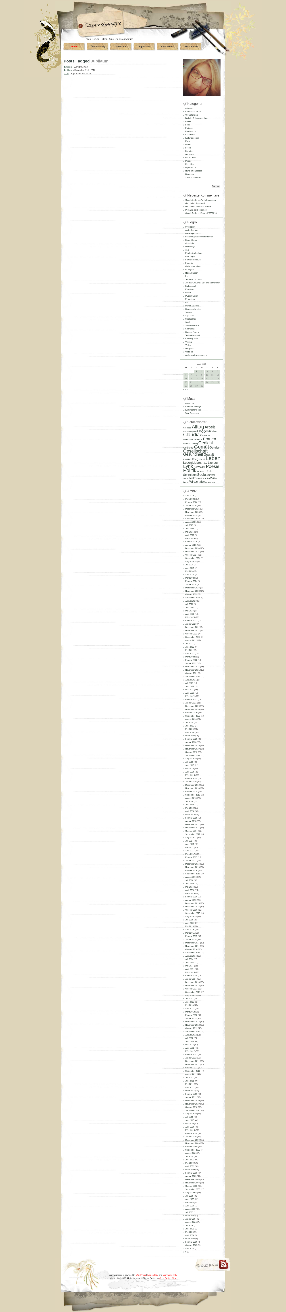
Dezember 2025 (192, 509)
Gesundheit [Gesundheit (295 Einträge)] (193, 454)
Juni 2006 (189, 1229)
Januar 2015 (190, 939)
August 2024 (191, 561)
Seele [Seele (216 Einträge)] (201, 474)
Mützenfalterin (191, 296)
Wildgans (189, 348)
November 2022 (192, 630)
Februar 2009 (191, 1173)
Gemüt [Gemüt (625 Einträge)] (201, 447)
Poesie (188, 161)
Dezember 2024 (192, 548)
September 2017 (192, 834)
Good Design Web (167, 1278)
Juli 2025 (189, 525)
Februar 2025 (191, 542)
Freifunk (189, 128)
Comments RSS (170, 1275)
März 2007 (190, 1215)
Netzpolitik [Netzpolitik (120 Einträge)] (199, 467)
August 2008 (191, 1192)
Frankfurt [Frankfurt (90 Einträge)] (198, 439)
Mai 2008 (189, 1202)
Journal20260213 (203, 206)
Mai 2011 (189, 1084)
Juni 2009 (189, 1160)
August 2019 (191, 759)
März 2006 (190, 1238)
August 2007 (191, 1209)
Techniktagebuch (192, 335)
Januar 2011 (190, 1097)
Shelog (188, 312)
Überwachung (97, 46)
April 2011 (189, 1087)
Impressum (144, 46)
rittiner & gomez (192, 306)
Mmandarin (190, 299)
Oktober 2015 (191, 910)
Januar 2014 (190, 979)
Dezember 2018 (192, 785)
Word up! (189, 352)
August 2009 (191, 1153)
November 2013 (192, 985)
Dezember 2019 (192, 745)
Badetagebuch (191, 233)
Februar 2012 (191, 1054)
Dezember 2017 (192, 824)
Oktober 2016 (191, 870)
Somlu (188, 322)
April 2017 (189, 851)
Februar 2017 (191, 857)
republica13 (190, 167)
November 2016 (192, 867)
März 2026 (190, 499)
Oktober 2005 (191, 1245)
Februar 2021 (191, 699)
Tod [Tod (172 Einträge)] (191, 478)
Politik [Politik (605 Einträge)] (189, 470)
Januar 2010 (190, 1137)
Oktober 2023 (191, 594)
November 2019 (192, 749)
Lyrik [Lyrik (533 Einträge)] (188, 466)
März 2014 (190, 972)
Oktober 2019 (191, 752)
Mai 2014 (189, 966)
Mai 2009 (189, 1163)
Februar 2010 (191, 1133)
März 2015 (190, 933)
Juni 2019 (189, 765)
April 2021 (189, 693)
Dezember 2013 (192, 982)
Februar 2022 (191, 660)
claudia (188, 203)
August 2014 (191, 956)
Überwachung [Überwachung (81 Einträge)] (209, 482)
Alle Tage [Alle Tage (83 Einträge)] (187, 428)
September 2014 (192, 952)
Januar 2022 (190, 663)
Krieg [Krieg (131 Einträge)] (195, 459)
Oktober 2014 (191, 949)
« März (186, 389)
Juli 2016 (189, 880)
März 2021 (190, 696)
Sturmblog (189, 329)
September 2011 (192, 1071)
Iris (186, 276)
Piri (186, 302)
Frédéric (189, 263)
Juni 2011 (189, 1081)
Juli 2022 (189, 643)
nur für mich (190, 158)
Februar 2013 (191, 1015)
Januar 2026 (190, 505)
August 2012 (191, 1035)
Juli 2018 (189, 801)
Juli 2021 (189, 683)
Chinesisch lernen (193, 111)
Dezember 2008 (192, 1179)
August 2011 (191, 1074)
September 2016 (192, 874)
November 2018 (192, 788)
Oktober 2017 (191, 831)
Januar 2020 (190, 742)
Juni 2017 (189, 844)
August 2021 (191, 680)
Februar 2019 (191, 778)
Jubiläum (68, 67)
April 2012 (189, 1048)
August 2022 (191, 640)
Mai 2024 (189, 571)
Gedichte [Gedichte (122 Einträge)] (188, 447)
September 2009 (192, 1150)
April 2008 (189, 1206)
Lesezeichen (167, 46)
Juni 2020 (189, 726)
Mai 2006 (189, 1232)
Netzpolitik (190, 154)
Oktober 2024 (191, 555)
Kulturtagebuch (192, 138)
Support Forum (192, 332)
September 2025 (192, 519)
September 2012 (192, 1031)
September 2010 (192, 1110)
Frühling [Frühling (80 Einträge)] (194, 444)
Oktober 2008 (191, 1186)
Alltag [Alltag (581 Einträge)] (198, 427)
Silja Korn (189, 315)
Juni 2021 (189, 686)
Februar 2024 (191, 581)
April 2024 (189, 574)
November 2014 (192, 946)
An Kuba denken (208, 200)
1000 (66, 73)
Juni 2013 (189, 1002)
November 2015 (192, 906)
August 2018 (191, 798)
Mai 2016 (189, 887)
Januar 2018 (190, 821)
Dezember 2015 (192, 903)
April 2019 (189, 772)
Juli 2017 (189, 841)
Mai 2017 (189, 847)
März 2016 (190, 893)
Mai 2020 (189, 729)
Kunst (187, 141)
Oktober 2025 (191, 515)
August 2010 (191, 1114)
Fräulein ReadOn (193, 260)
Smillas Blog (190, 319)
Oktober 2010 (191, 1107)
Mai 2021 (189, 690)
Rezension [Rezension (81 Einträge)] (201, 471)
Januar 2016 (190, 900)
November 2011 (192, 1064)
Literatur (189, 151)
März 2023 (190, 617)
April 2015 (189, 929)
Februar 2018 (191, 818)
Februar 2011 (191, 1094)
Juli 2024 (189, 565)
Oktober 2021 (191, 673)
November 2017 (192, 828)
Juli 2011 (189, 1077)
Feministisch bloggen (194, 253)
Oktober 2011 (191, 1068)
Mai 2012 (189, 1045)
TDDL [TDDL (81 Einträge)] (185, 478)
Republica (189, 164)
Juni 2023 (189, 607)
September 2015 (192, 913)
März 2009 (190, 1169)
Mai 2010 (189, 1123)
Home (74, 46)
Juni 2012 (189, 1041)
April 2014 (189, 969)
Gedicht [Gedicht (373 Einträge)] (205, 442)
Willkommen (191, 46)
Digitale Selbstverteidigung (197, 118)
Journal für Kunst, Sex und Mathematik (202, 283)
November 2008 (192, 1183)
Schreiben (189, 174)
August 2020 (191, 719)
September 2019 (192, 755)
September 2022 (192, 637)
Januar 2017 (190, 860)
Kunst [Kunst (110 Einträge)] (202, 459)
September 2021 (192, 676)
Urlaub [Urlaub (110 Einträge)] (204, 478)
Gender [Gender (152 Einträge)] (214, 447)
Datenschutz (121, 46)
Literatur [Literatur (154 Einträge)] (213, 462)
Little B (188, 292)
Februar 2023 (191, 620)
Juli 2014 (189, 959)
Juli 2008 (189, 1196)
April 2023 (189, 614)
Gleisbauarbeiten (192, 266)
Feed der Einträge (193, 406)
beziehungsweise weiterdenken (199, 237)
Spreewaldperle (192, 325)
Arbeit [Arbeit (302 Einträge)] (210, 427)
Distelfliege (190, 246)
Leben (188, 144)
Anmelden (189, 403)
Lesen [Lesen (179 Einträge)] (187, 462)
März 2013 (190, 1012)
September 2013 (192, 992)
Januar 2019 (190, 782)
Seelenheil (200, 203)
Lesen (188, 148)
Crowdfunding (191, 115)
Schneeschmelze (193, 309)
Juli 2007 (189, 1212)
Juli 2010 (189, 1117)
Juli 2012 (189, 1038)
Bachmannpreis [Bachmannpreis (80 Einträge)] (190, 431)
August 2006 (191, 1222)
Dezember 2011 (192, 1061)
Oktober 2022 (191, 634)
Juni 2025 (189, 528)
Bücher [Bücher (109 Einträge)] (213, 431)
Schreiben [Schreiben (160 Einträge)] (190, 474)
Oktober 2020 (191, 713)
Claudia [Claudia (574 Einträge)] (191, 434)
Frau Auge (190, 256)
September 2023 (192, 597)
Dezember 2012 (192, 1022)
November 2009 (192, 1143)
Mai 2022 (189, 650)
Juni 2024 (189, 568)
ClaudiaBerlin (191, 200)
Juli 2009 (189, 1156)
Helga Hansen (191, 273)
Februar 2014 (191, 976)
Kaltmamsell (190, 286)
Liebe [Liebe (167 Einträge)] (196, 462)
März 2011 (190, 1091)
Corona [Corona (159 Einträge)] (205, 435)
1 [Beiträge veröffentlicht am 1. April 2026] (196, 371)
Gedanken (190, 135)
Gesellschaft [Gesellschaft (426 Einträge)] (195, 451)
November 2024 (192, 551)
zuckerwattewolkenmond (196, 355)
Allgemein (189, 108)
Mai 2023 (189, 611)
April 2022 (189, 653)
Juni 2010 (189, 1120)
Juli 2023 (189, 604)
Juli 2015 (189, 920)
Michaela (189, 210)
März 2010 (190, 1130)
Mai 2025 (189, 532)
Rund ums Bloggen (193, 171)
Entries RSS (152, 1275)
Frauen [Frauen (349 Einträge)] (209, 438)
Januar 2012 (190, 1058)
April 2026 (189, 496)
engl (187, 250)
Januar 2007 (190, 1219)
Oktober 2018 (191, 791)
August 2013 (191, 995)
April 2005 (189, 1248)
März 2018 (190, 814)
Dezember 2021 (192, 666)
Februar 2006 (191, 1242)
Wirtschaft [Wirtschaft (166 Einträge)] (196, 481)
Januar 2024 (190, 584)
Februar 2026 (191, 502)
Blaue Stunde (191, 240)
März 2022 (190, 657)
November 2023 (192, 591)
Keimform (189, 289)
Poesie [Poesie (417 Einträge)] (212, 466)
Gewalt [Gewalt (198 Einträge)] (209, 454)
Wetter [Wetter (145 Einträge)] (213, 478)
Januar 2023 (190, 624)
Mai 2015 (189, 926)
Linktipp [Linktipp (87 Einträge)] (203, 463)
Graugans (189, 269)
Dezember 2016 (192, 864)
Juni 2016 (189, 883)
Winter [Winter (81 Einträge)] (186, 482)
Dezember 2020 (192, 706)
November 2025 (192, 512)
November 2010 (192, 1104)
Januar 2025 (190, 545)
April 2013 (189, 1008)
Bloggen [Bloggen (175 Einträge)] (203, 431)
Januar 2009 (190, 1176)
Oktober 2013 (191, 989)
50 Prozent (190, 227)
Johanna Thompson (194, 279)
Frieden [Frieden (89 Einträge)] (186, 444)
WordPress (141, 1275)
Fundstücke (190, 131)
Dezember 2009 (192, 1140)
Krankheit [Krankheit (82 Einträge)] (187, 459)
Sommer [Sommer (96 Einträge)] (210, 475)
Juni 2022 (189, 647)
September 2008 (192, 1189)
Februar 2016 (191, 897)
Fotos (187, 125)
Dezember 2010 (192, 1100)
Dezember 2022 (192, 627)
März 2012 (190, 1051)
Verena (188, 342)
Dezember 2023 (192, 588)
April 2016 (189, 890)
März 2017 (190, 854)
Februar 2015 (191, 936)
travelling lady (191, 338)
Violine (188, 345)
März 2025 (190, 538)
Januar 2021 (190, 703)
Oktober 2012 (191, 1028)
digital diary (190, 243)
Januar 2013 (190, 1018)
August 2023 (191, 601)
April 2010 (189, 1127)
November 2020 (192, 709)
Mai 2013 (189, 1005)
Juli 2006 (189, 1225)
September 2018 (192, 795)
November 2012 (192, 1025)
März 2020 (190, 736)
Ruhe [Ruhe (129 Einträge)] (210, 471)
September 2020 (192, 716)
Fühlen (188, 121)
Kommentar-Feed (193, 410)
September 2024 (192, 558)
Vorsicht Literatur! (193, 177)
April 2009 (189, 1166)
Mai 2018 (189, 808)
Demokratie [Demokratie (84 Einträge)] (188, 439)
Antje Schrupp (191, 230)
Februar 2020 (191, 739)
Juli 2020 (189, 722)
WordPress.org (192, 413)
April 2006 (189, 1235)
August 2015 (191, 916)
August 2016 (191, 877)
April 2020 (189, 732)
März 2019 (190, 775)
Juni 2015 (189, 923)
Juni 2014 (189, 962)
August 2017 (191, 837)
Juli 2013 (189, 999)
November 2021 (192, 670)
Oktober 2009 (191, 1146)
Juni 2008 (189, 1199)
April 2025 (189, 535)
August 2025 (191, 522)
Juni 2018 (189, 805)
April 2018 (189, 811)
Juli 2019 (189, 762)
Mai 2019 (189, 768)
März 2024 (190, 578)
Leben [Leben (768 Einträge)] (213, 458)
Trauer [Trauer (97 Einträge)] (197, 478)
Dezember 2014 (192, 943)
